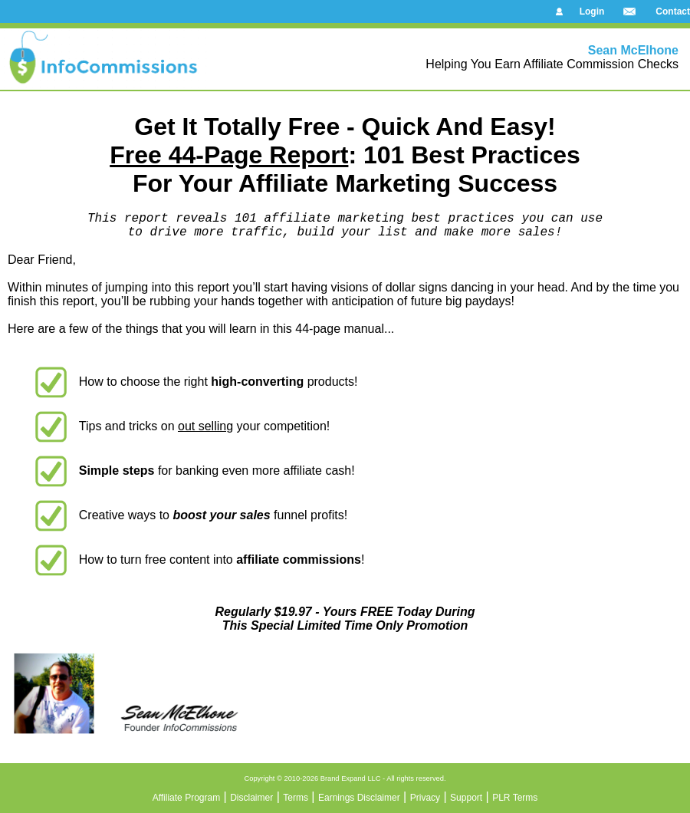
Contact (673, 11)
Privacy (425, 797)
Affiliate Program (186, 797)
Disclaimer (251, 797)
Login (592, 11)
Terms (295, 797)
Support (466, 797)
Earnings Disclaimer (359, 797)
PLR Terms (514, 797)
